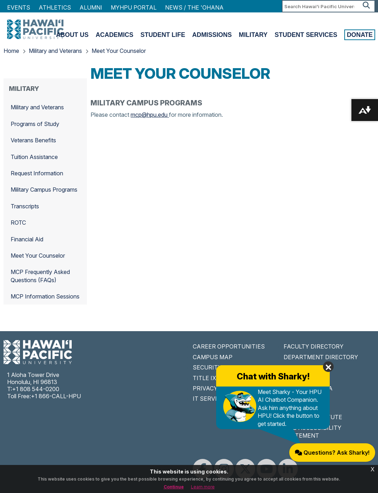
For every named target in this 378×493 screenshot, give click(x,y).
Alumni (91, 7)
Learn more (203, 486)
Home (11, 50)
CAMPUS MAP (212, 357)
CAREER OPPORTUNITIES (229, 346)
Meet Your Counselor (119, 50)
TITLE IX (204, 378)
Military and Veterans (55, 50)
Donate (360, 34)
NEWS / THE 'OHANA (194, 7)
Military (253, 34)
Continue (174, 486)
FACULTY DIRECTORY (314, 346)
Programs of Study (35, 123)
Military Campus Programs (44, 189)
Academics (114, 34)
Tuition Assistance (34, 156)
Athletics (55, 7)
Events (18, 7)
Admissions (212, 34)
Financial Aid (27, 239)
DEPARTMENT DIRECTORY (321, 357)
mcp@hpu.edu (150, 114)
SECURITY (207, 367)
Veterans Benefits (33, 140)
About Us (72, 34)
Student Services (306, 34)
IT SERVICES (210, 398)
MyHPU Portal (134, 7)
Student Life (163, 34)
